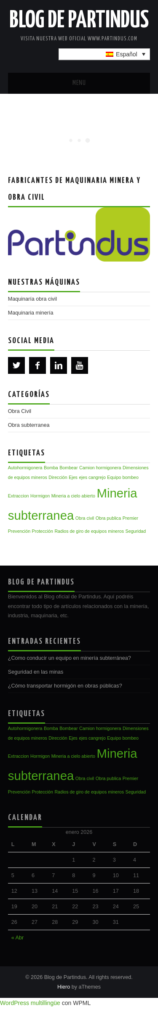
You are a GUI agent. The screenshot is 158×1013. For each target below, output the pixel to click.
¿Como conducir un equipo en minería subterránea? (69, 658)
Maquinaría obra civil (32, 299)
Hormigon (40, 495)
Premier (130, 518)
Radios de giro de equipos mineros (89, 531)
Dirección (57, 477)
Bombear (68, 467)
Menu (79, 83)
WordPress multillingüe (30, 1003)
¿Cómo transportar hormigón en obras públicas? (65, 686)
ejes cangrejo (92, 477)
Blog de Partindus (79, 20)
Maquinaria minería (31, 313)
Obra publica (108, 518)
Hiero (63, 987)
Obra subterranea (29, 425)
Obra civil (84, 518)
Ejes (73, 477)
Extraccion (18, 495)
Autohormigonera (25, 467)
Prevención (19, 531)
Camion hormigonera (100, 467)
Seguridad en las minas (36, 672)
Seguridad (136, 531)
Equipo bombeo (123, 477)
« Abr (17, 938)
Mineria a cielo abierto (73, 495)
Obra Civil (19, 411)
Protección (42, 531)
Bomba (51, 467)
